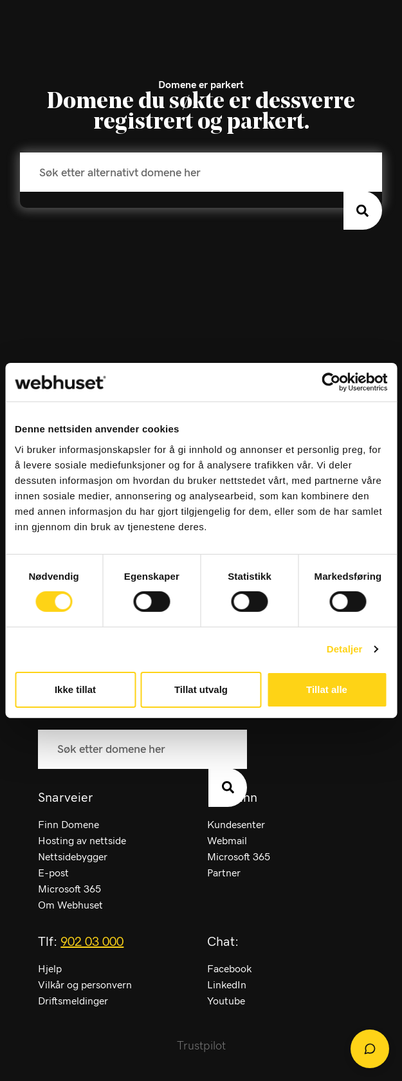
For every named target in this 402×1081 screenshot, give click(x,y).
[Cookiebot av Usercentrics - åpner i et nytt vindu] (331, 382)
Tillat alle (326, 689)
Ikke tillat (75, 689)
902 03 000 (91, 942)
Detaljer (345, 648)
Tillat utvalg (201, 689)
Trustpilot (201, 1046)
